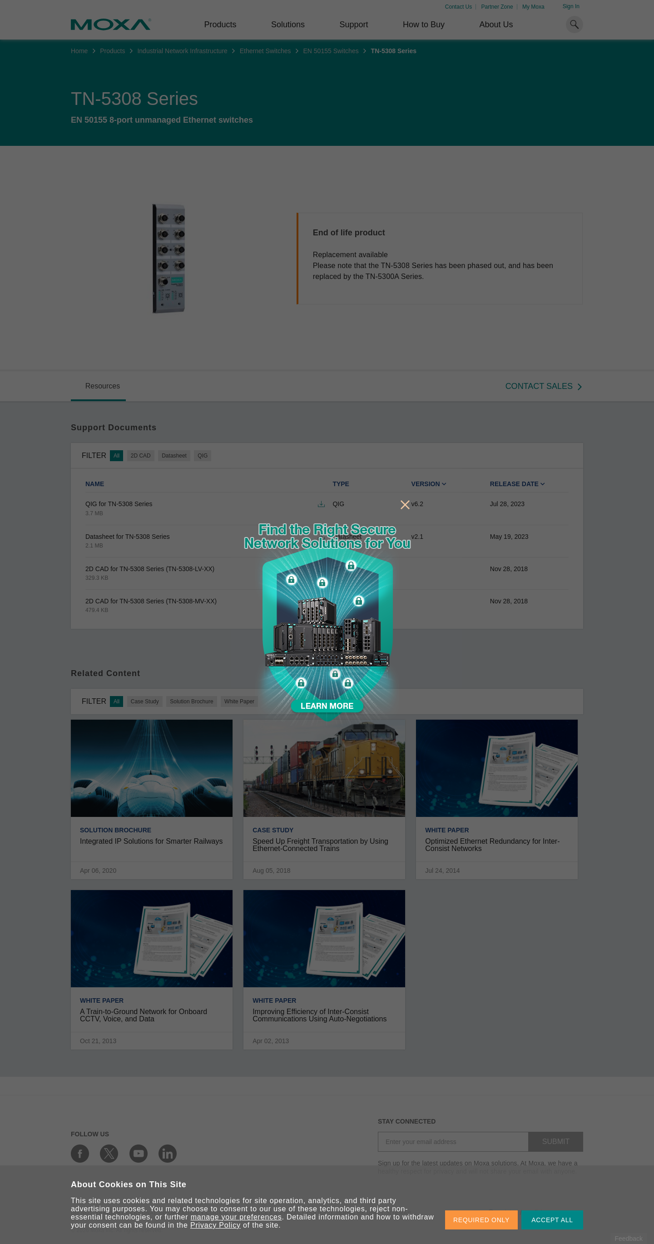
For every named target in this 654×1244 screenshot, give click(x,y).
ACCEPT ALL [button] (552, 1220)
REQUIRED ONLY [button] (481, 1220)
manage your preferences (236, 1217)
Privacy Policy (215, 1225)
